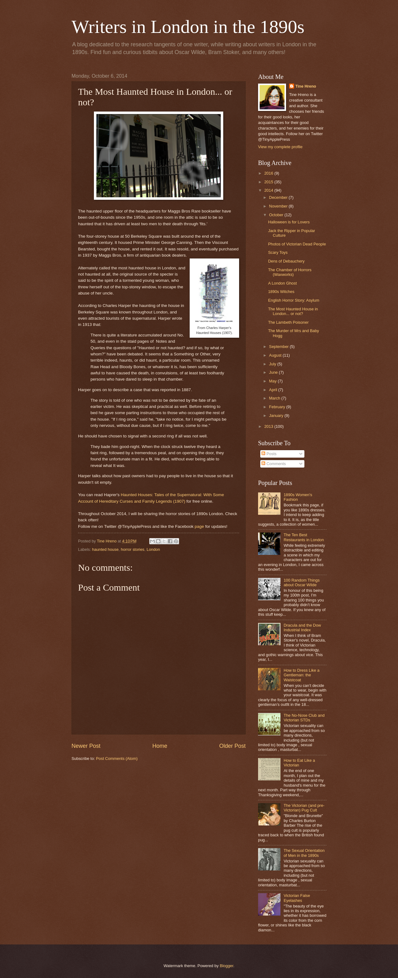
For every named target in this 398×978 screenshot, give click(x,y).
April (273, 389)
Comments (273, 463)
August (276, 355)
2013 (269, 426)
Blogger (227, 965)
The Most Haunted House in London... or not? (293, 311)
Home (159, 746)
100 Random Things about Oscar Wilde (302, 582)
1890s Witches (281, 291)
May (273, 381)
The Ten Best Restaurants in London (304, 537)
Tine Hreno (305, 86)
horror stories (132, 549)
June (274, 372)
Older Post (232, 746)
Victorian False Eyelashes (297, 898)
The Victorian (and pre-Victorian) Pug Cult (304, 807)
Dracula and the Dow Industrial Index (302, 627)
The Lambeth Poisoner (288, 322)
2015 (269, 182)
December (279, 197)
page (199, 526)
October (276, 215)
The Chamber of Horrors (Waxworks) (290, 272)
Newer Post (86, 746)
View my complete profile (280, 146)
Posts (268, 453)
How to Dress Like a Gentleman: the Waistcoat (301, 675)
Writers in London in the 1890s (188, 26)
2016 (269, 173)
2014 (269, 190)
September (279, 346)
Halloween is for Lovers (289, 222)
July (273, 364)
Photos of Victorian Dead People (297, 244)
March (275, 398)
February (277, 406)
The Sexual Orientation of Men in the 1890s (304, 852)
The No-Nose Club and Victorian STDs (304, 717)
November (279, 206)
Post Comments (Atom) (117, 758)
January (276, 415)
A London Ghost (282, 283)
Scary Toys (278, 252)
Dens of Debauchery (286, 261)
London (153, 549)
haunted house (105, 549)
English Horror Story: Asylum (293, 300)
